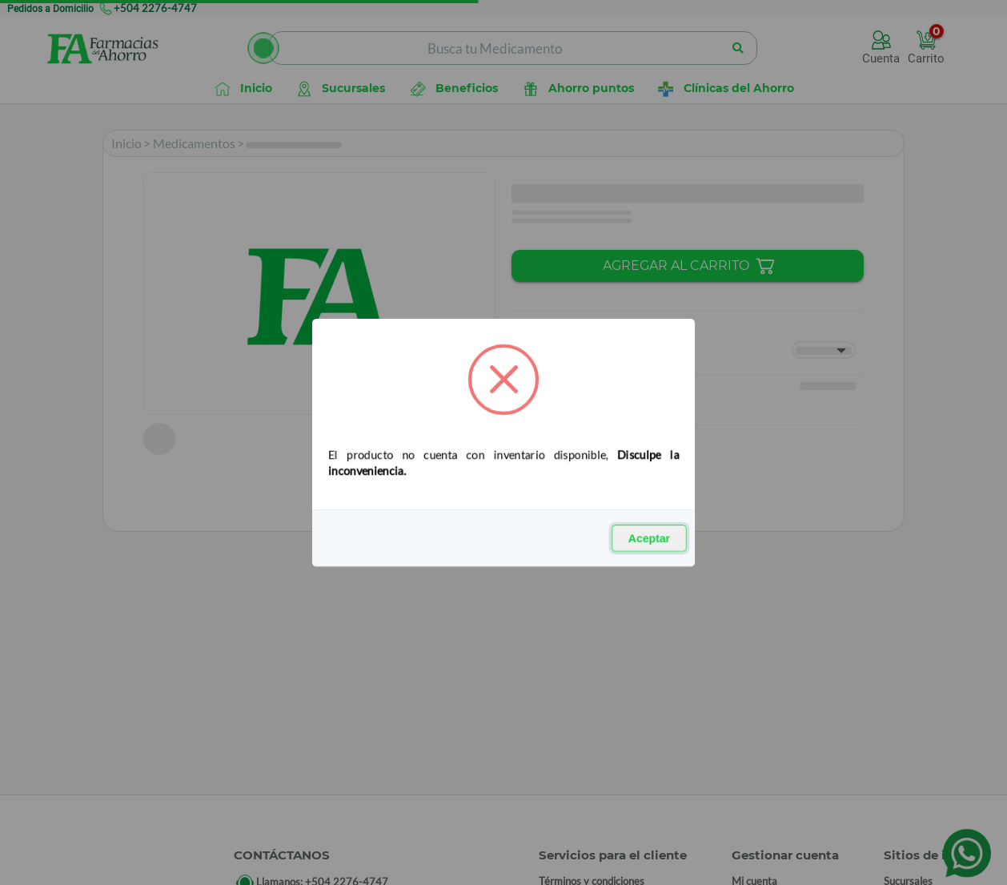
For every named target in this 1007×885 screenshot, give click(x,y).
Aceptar (649, 538)
